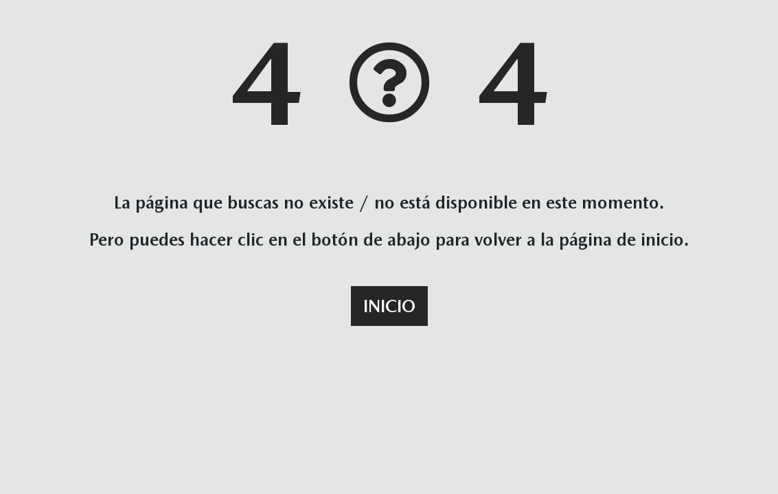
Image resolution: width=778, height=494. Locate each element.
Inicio (389, 306)
